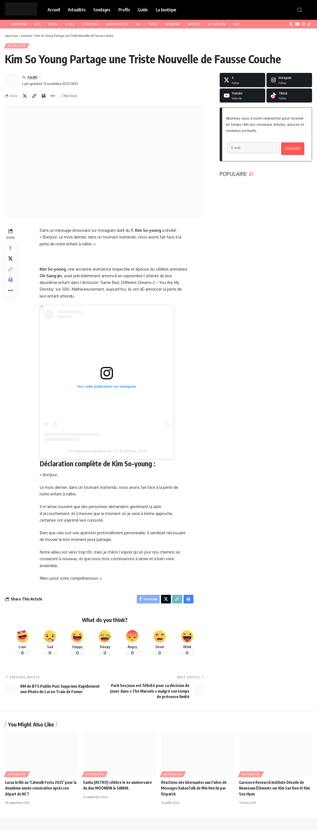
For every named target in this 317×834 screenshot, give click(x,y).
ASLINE (33, 78)
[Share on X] (25, 98)
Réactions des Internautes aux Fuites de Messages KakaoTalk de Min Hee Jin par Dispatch (196, 792)
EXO (236, 24)
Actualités (17, 46)
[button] (299, 9)
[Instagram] (303, 24)
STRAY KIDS (90, 24)
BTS (38, 24)
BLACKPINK (19, 24)
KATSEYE (194, 24)
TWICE (153, 24)
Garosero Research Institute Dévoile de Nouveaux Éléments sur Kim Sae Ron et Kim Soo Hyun (274, 792)
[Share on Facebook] (11, 251)
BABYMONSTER (117, 24)
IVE (138, 24)
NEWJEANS (172, 24)
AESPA (52, 24)
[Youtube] (242, 97)
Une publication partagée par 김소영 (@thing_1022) (107, 454)
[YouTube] (297, 24)
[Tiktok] (289, 97)
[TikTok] (309, 24)
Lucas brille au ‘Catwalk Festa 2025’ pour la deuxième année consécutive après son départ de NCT (41, 792)
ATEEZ (70, 24)
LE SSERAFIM (217, 24)
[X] (291, 24)
